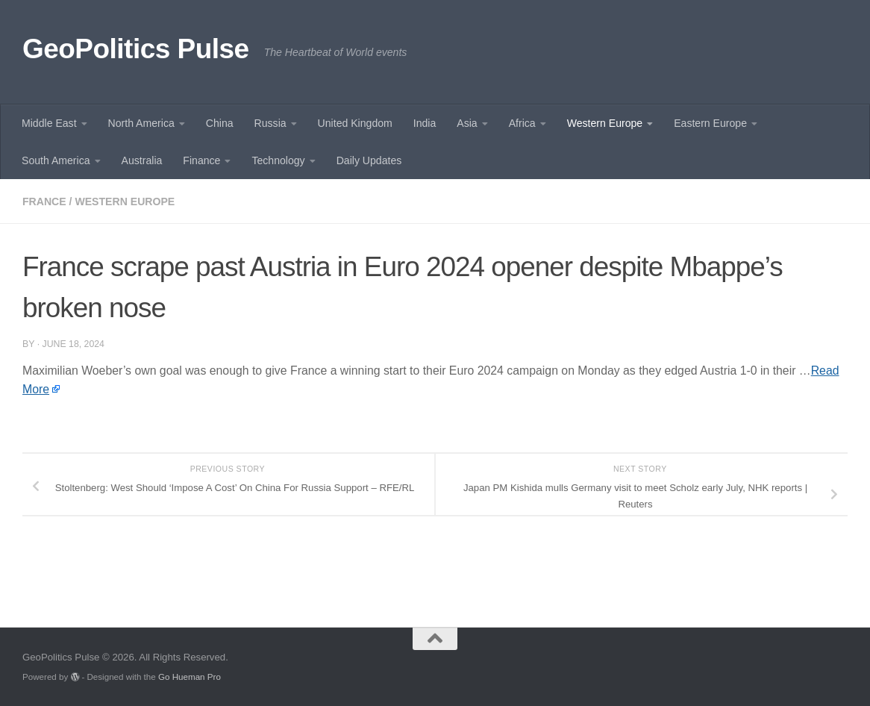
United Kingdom (355, 123)
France (44, 201)
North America (141, 123)
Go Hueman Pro (189, 676)
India (424, 123)
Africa (522, 123)
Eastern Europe (710, 123)
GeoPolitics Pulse (135, 49)
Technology (277, 160)
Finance (201, 160)
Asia (467, 123)
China (220, 123)
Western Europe (604, 123)
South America (56, 160)
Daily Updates (369, 160)
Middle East (49, 123)
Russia (270, 123)
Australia (142, 160)
